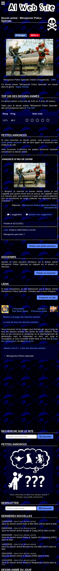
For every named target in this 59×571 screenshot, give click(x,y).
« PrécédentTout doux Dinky (20, 310)
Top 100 (30, 108)
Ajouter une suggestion (39, 214)
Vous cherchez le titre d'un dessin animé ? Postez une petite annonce (29, 472)
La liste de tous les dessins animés (20, 322)
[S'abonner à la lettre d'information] (20, 508)
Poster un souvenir (46, 273)
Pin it (34, 35)
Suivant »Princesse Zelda (39, 310)
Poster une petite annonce (42, 246)
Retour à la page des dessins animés (21, 317)
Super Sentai (22, 87)
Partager (20, 35)
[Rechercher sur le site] (21, 437)
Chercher (45, 436)
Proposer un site (47, 297)
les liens (29, 341)
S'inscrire (45, 508)
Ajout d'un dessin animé (25, 521)
